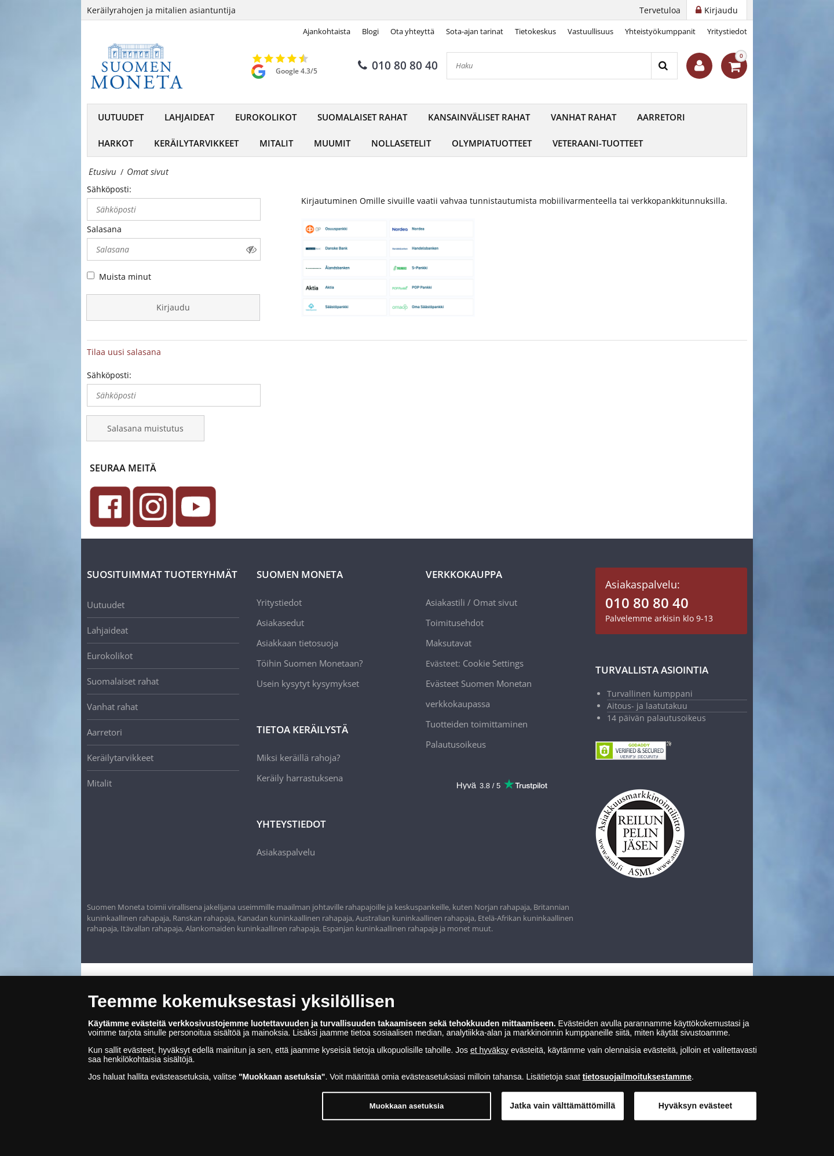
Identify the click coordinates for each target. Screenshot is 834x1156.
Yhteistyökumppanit (660, 31)
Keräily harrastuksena (300, 778)
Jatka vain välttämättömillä (562, 1105)
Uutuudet (121, 117)
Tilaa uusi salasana (124, 351)
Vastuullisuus (590, 31)
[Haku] (549, 66)
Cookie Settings (493, 663)
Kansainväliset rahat (479, 117)
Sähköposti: (109, 189)
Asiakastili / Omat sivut (471, 602)
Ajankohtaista (326, 31)
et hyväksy (489, 1050)
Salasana (104, 229)
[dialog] (417, 1066)
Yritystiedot (727, 31)
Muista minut (125, 276)
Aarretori (661, 117)
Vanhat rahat (583, 117)
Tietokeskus (535, 31)
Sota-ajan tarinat (474, 31)
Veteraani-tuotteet (598, 143)
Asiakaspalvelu (286, 852)
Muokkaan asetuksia (407, 1106)
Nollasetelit (401, 143)
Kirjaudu (173, 307)
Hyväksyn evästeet (696, 1105)
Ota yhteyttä (412, 31)
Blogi (370, 31)
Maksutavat (448, 643)
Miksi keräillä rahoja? (298, 757)
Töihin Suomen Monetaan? (310, 663)
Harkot (115, 143)
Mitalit (276, 143)
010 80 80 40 (398, 65)
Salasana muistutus (145, 428)
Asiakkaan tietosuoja (297, 643)
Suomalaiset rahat (362, 117)
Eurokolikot (266, 117)
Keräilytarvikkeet (196, 143)
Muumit (332, 143)
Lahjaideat (189, 117)
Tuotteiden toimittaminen (477, 724)
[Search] (664, 66)
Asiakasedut (280, 622)
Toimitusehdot (455, 622)
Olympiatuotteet (492, 143)
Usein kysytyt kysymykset (308, 683)
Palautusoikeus (456, 744)
